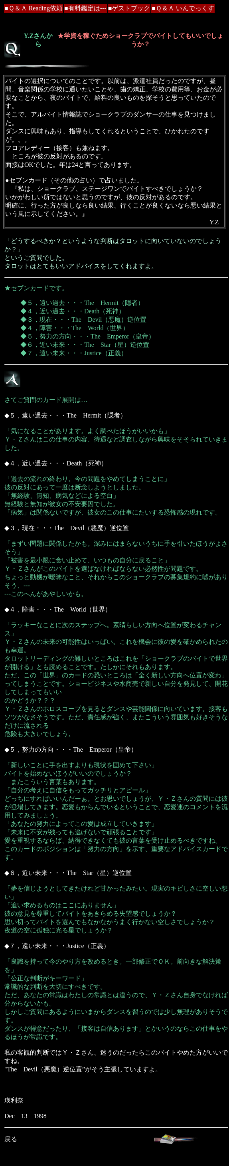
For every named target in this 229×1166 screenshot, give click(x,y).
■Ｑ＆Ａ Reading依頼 (33, 8)
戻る (10, 1139)
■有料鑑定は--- (85, 8)
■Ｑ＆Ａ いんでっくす (183, 8)
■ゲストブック (129, 8)
